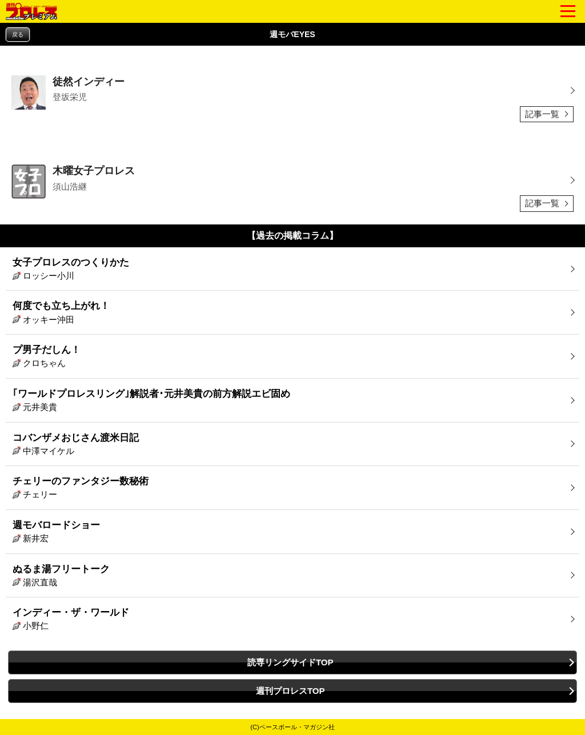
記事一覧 (542, 114)
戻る (17, 34)
